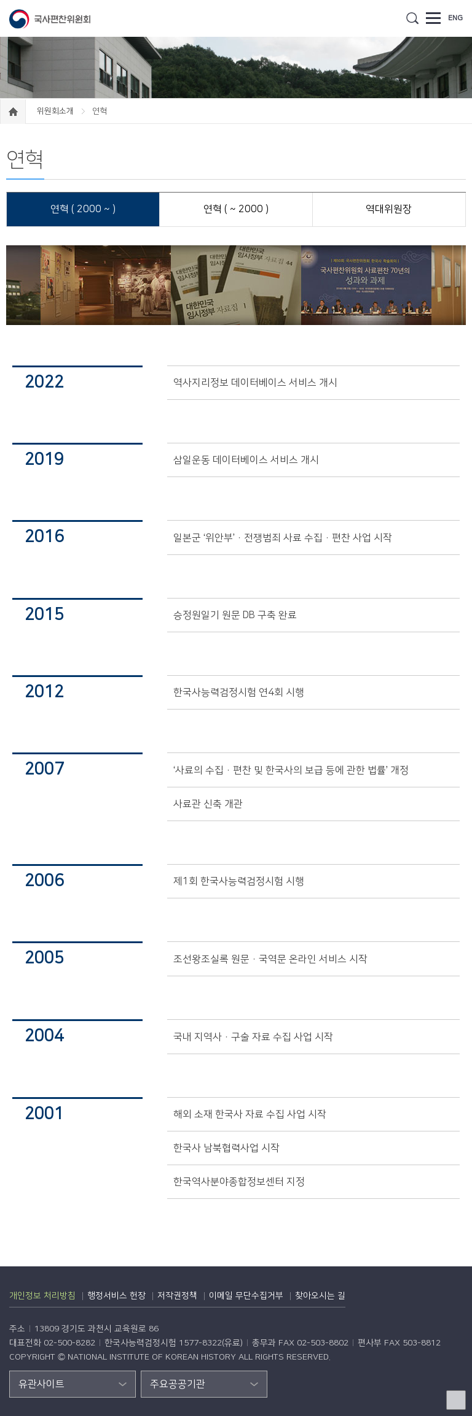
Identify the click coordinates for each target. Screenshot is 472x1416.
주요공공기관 (177, 1384)
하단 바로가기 (0, 0)
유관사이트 (41, 1384)
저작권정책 (177, 1296)
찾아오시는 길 (320, 1296)
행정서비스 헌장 (116, 1296)
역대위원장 (389, 209)
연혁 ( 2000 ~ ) (83, 209)
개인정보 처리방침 (42, 1296)
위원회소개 (56, 111)
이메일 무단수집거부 (246, 1296)
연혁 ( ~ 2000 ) (236, 209)
